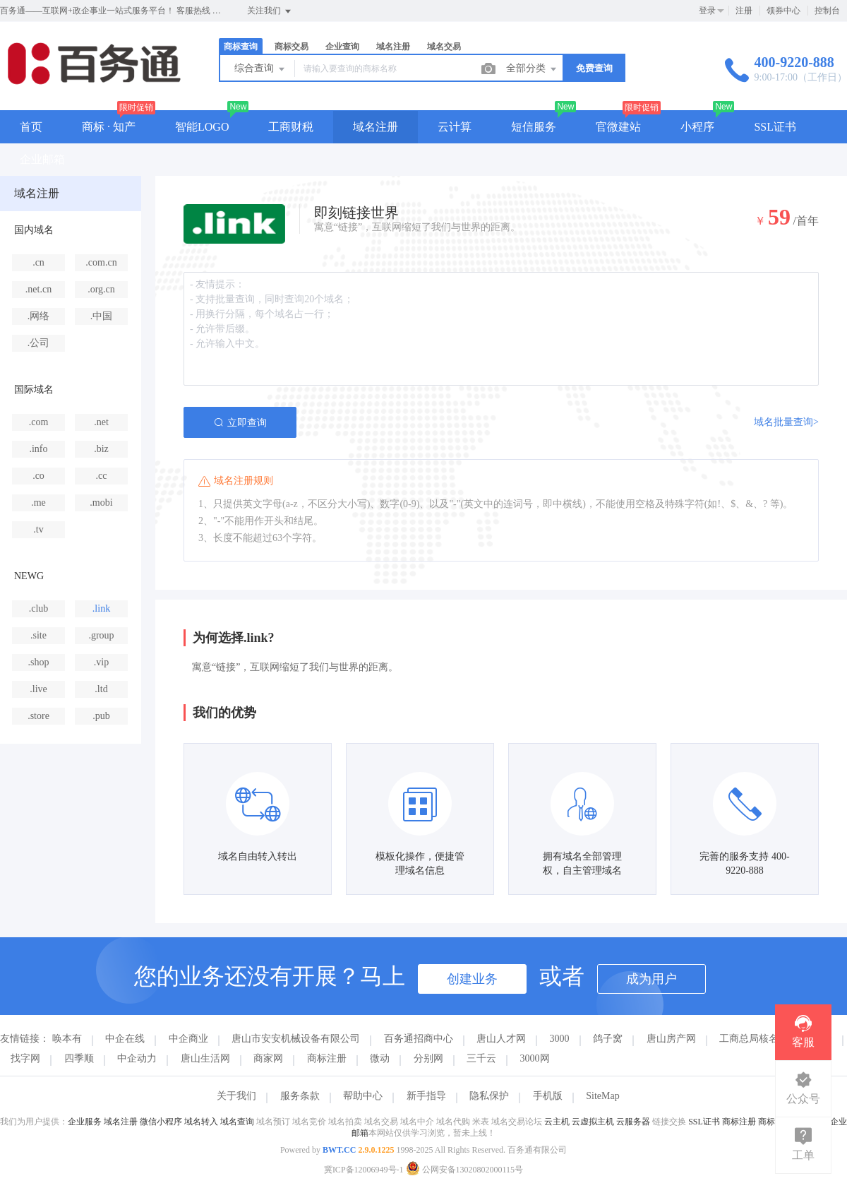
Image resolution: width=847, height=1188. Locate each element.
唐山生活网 (205, 1058)
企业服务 (85, 1122)
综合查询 (260, 69)
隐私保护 (489, 1096)
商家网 (268, 1058)
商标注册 (327, 1058)
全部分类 (532, 69)
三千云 (481, 1058)
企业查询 (342, 47)
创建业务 (472, 979)
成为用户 (651, 979)
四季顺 (79, 1058)
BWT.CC (339, 1150)
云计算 (454, 127)
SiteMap (602, 1096)
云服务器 (633, 1122)
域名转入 (201, 1122)
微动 (380, 1058)
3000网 (535, 1058)
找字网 (25, 1058)
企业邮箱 (42, 159)
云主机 (557, 1122)
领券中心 (783, 11)
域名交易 (444, 47)
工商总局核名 (749, 1038)
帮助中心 (363, 1096)
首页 (31, 127)
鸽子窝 (608, 1038)
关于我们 (236, 1096)
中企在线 (125, 1038)
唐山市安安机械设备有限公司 (296, 1038)
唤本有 (67, 1038)
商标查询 (241, 47)
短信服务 (533, 127)
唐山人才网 (501, 1038)
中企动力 (137, 1058)
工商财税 (290, 127)
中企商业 (188, 1038)
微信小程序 (161, 1122)
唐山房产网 (671, 1038)
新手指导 (426, 1096)
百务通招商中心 (418, 1038)
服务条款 (300, 1096)
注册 (743, 11)
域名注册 (393, 47)
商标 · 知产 (109, 127)
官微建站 (618, 127)
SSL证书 (775, 127)
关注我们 (270, 11)
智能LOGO (202, 127)
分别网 (428, 1058)
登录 (707, 11)
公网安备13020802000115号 (465, 1170)
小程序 (697, 127)
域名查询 (237, 1122)
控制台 (827, 11)
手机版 (548, 1096)
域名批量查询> (786, 422)
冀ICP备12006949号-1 (364, 1170)
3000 (560, 1038)
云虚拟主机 (593, 1122)
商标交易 (291, 47)
